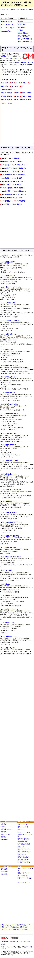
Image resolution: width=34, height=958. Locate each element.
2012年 (10, 99)
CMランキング (21, 9)
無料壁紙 (3, 824)
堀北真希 (8, 174)
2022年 (10, 93)
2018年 (4, 96)
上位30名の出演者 (19, 62)
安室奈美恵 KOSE (10, 433)
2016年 (16, 96)
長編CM (20, 30)
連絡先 (3, 944)
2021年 (16, 93)
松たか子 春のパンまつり (13, 557)
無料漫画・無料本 (23, 859)
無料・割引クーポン (24, 849)
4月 (16, 83)
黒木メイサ (21, 194)
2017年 (10, 96)
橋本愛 (21, 188)
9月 (7, 86)
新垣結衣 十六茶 (10, 303)
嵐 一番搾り (9, 570)
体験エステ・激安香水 (21, 929)
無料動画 (3, 832)
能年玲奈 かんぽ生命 (11, 404)
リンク (29, 947)
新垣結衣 (8, 161)
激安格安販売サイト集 (23, 925)
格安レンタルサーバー (8, 925)
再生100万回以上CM (24, 36)
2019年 (29, 93)
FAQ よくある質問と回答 (22, 941)
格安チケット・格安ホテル (25, 878)
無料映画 (3, 837)
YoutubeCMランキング (7, 28)
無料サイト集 (4, 9)
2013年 (4, 99)
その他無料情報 (22, 841)
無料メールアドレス (24, 832)
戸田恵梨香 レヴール (11, 460)
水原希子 (8, 168)
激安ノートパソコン (24, 873)
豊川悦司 (8, 191)
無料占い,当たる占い (24, 857)
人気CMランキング (6, 21)
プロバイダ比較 (22, 875)
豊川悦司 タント (10, 275)
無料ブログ (21, 829)
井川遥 (7, 165)
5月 (21, 83)
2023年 (4, 93)
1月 (3, 83)
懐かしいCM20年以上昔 (25, 42)
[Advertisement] (17, 125)
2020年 (23, 93)
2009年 (29, 99)
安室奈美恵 (21, 174)
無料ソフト (21, 846)
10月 (12, 86)
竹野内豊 (8, 197)
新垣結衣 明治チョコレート (13, 522)
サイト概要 (10, 941)
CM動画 (12, 9)
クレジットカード (7, 929)
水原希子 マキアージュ (12, 320)
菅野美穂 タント (10, 392)
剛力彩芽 (8, 181)
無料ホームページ (23, 827)
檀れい (7, 171)
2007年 (10, 103)
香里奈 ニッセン (10, 595)
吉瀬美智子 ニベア (11, 501)
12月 (22, 86)
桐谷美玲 (8, 194)
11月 (17, 86)
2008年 (4, 103)
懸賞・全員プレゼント (24, 852)
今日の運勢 (4, 869)
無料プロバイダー (23, 824)
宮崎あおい (8, 201)
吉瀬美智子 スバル (11, 334)
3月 (12, 83)
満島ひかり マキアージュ (13, 287)
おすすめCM (21, 27)
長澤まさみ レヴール (11, 365)
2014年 (29, 96)
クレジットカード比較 (24, 882)
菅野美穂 (22, 201)
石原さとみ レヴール (11, 609)
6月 (25, 83)
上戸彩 (7, 184)
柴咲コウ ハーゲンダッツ (13, 490)
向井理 (7, 204)
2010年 (23, 99)
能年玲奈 (16, 158)
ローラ (20, 197)
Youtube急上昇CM (6, 31)
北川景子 (19, 178)
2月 (7, 83)
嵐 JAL (7, 584)
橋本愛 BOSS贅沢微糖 (12, 536)
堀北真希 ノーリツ (11, 474)
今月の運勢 (4, 874)
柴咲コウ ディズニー (11, 513)
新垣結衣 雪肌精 (10, 262)
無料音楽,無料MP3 (6, 829)
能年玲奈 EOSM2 (10, 445)
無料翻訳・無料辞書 (24, 862)
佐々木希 (20, 181)
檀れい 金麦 (9, 350)
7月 (30, 83)
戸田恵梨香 (8, 188)
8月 (3, 86)
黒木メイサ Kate (10, 648)
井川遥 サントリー (11, 377)
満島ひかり (20, 165)
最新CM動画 (21, 24)
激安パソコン (23, 927)
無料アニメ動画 (5, 834)
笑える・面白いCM (23, 33)
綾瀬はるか (21, 191)
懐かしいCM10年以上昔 (25, 39)
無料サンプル (22, 854)
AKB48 (20, 161)
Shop (19, 866)
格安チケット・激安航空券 (10, 927)
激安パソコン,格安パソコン (25, 869)
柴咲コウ (19, 184)
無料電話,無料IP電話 (24, 844)
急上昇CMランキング (7, 24)
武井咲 (7, 178)
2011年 (16, 99)
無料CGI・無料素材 (23, 839)
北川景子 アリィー (11, 622)
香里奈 (19, 204)
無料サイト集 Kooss (24, 821)
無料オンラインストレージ (25, 835)
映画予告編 (4, 839)
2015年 (23, 96)
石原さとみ (20, 171)
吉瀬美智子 (21, 168)
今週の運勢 (4, 871)
